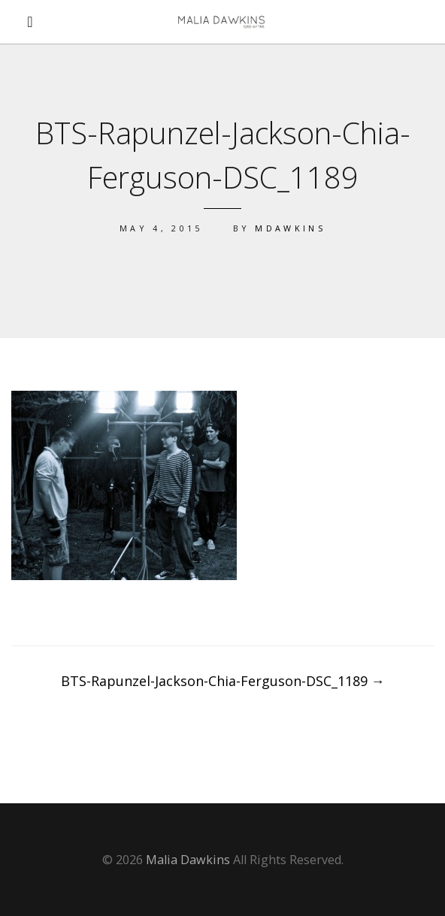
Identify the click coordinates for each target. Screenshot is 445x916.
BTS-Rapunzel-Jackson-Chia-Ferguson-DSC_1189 (223, 681)
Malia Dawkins (188, 859)
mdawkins (290, 228)
